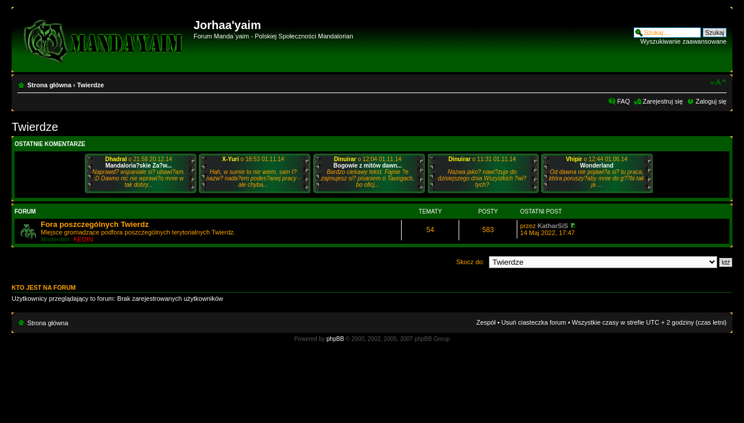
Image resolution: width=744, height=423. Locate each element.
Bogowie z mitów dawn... (368, 165)
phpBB (335, 339)
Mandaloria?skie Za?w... (138, 165)
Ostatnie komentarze (50, 144)
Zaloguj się (711, 101)
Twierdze (90, 84)
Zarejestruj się (663, 101)
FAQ (623, 101)
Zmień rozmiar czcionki (718, 82)
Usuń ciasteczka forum (534, 322)
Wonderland (597, 165)
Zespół (486, 322)
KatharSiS (553, 225)
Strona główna (49, 84)
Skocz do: (470, 261)
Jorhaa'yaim (227, 25)
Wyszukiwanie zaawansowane (684, 41)
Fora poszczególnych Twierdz (95, 224)
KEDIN (83, 239)
